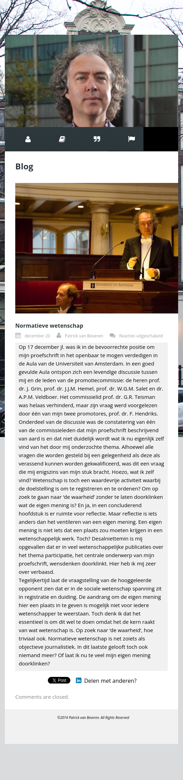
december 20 (37, 336)
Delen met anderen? (110, 680)
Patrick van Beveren (84, 336)
